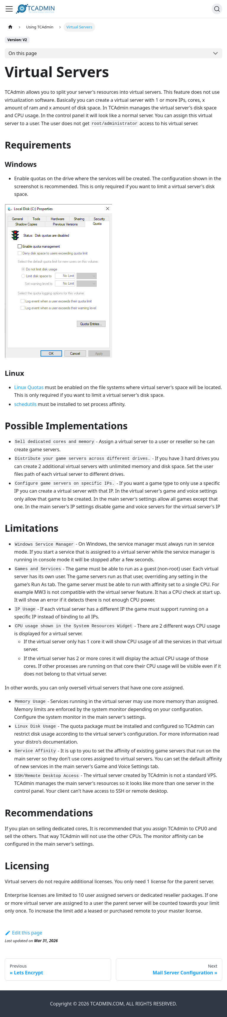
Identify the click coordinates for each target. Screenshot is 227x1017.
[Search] (217, 9)
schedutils (25, 404)
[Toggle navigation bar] (9, 8)
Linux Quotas (28, 387)
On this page (23, 53)
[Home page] (10, 27)
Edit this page (23, 932)
